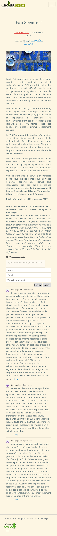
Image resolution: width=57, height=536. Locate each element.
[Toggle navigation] (51, 4)
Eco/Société (35, 40)
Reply (16, 379)
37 (27, 40)
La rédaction (21, 32)
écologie (29, 43)
